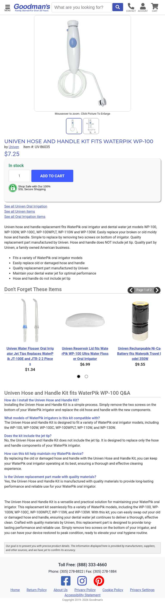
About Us (60, 590)
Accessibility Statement (82, 595)
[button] (7, 7)
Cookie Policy (112, 590)
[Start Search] (117, 7)
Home (15, 590)
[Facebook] (66, 584)
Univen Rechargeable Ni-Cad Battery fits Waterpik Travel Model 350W (140, 353)
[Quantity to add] (19, 176)
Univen (14, 147)
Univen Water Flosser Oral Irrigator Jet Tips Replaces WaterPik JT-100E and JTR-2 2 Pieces (30, 356)
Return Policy (37, 590)
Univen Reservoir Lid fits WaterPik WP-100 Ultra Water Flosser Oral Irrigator (85, 353)
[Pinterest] (98, 584)
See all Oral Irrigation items (24, 217)
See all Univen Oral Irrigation (25, 206)
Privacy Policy (85, 590)
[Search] (82, 7)
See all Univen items (19, 211)
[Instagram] (82, 584)
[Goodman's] (32, 8)
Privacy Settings (142, 590)
